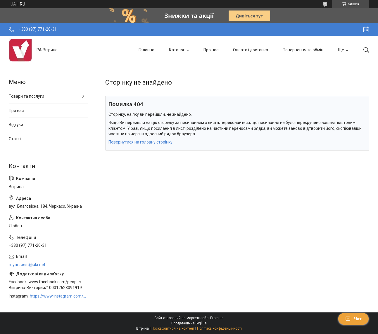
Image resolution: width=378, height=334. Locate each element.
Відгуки (16, 124)
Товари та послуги (26, 96)
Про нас (210, 50)
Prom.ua (217, 318)
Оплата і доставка (250, 50)
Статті (15, 139)
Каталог (177, 50)
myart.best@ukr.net (27, 264)
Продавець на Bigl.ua (189, 323)
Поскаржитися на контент (172, 328)
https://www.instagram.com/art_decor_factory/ (59, 296)
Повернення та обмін (303, 50)
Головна (146, 50)
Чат (353, 318)
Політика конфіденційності (219, 328)
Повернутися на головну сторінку (140, 142)
